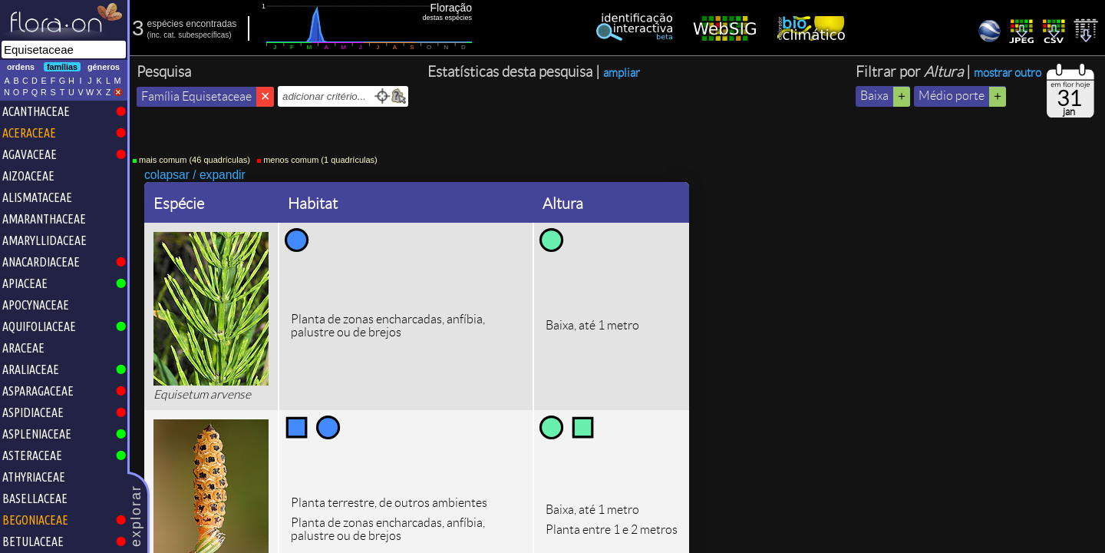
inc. (156, 35)
